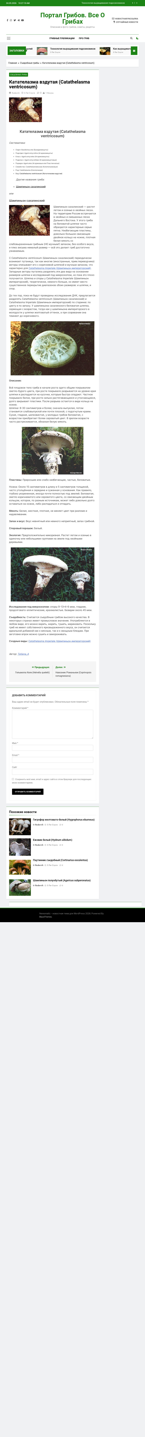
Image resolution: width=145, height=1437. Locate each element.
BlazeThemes (45, 917)
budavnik (16, 93)
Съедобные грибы (18, 74)
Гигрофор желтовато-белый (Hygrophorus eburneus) (64, 819)
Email (15, 755)
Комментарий (20, 708)
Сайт (14, 767)
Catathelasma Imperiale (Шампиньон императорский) (60, 268)
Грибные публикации (62, 38)
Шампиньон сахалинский (31, 186)
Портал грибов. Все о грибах (72, 18)
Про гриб (84, 38)
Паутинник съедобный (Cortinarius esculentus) (60, 860)
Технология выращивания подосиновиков (103, 3)
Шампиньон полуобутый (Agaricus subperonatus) (62, 880)
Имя (15, 743)
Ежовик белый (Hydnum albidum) (52, 839)
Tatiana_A (23, 654)
